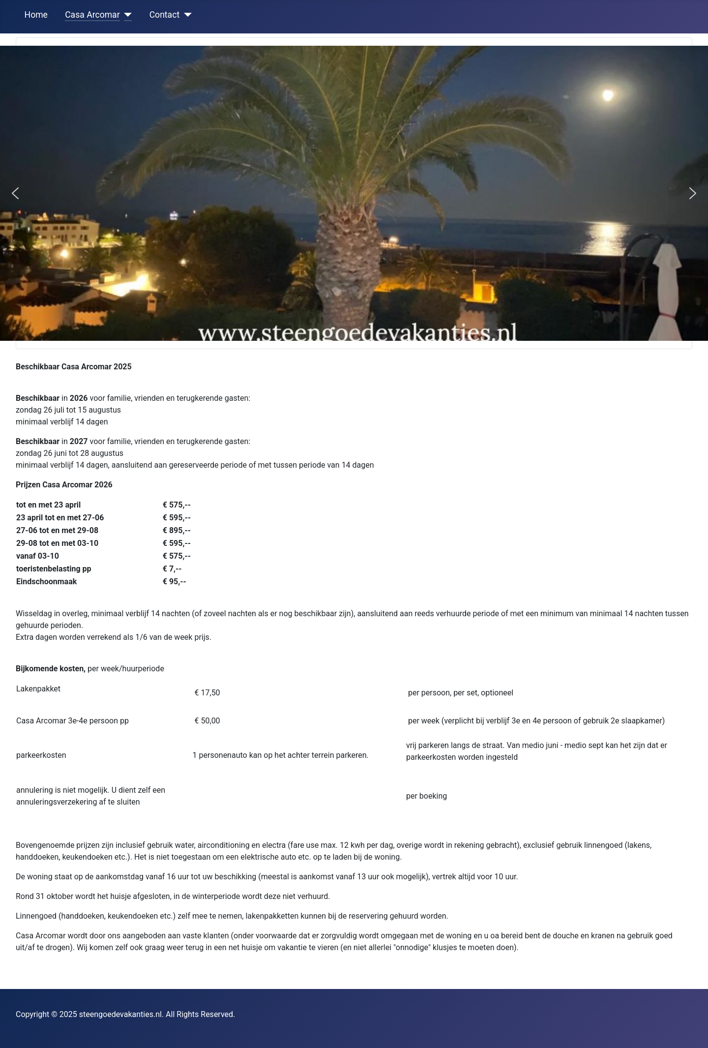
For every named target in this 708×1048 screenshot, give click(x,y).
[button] (15, 193)
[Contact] (185, 14)
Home (36, 15)
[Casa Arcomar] (126, 14)
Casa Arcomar (92, 15)
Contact (164, 15)
